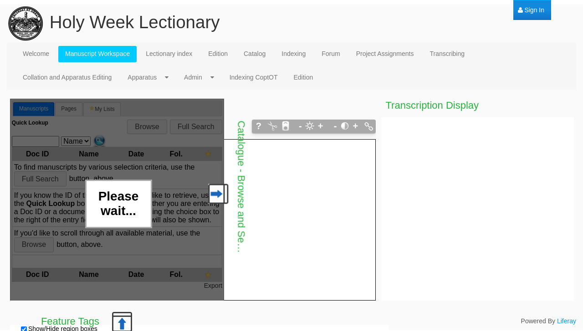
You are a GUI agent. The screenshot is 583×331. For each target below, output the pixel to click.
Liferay (566, 321)
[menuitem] (531, 10)
